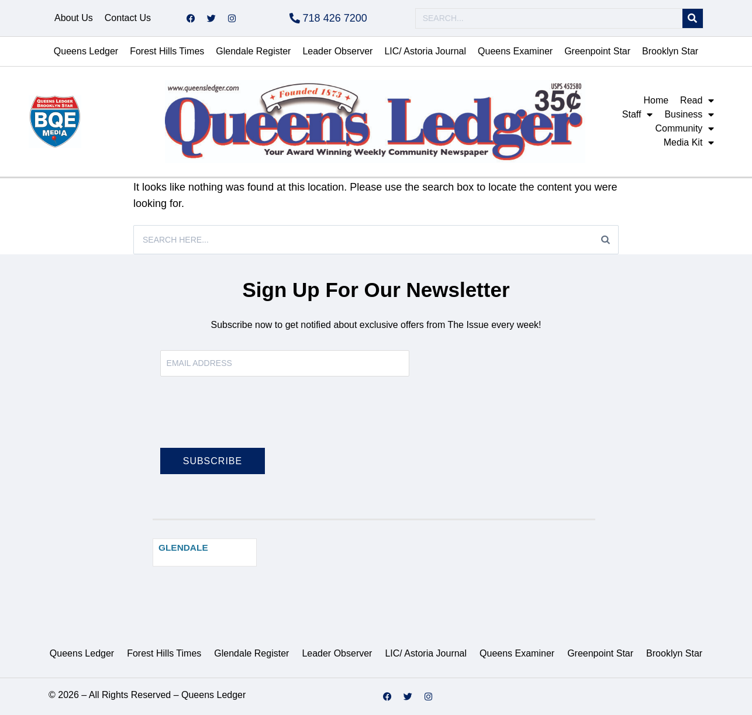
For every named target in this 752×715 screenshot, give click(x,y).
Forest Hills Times (167, 51)
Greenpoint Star (597, 51)
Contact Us (128, 18)
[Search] (692, 18)
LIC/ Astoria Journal (425, 51)
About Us (73, 18)
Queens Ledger (86, 51)
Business (689, 115)
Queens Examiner (515, 51)
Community (684, 129)
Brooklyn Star (670, 51)
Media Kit (689, 143)
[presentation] (249, 419)
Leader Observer (337, 51)
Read (697, 101)
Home (655, 100)
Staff (637, 115)
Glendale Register (253, 51)
